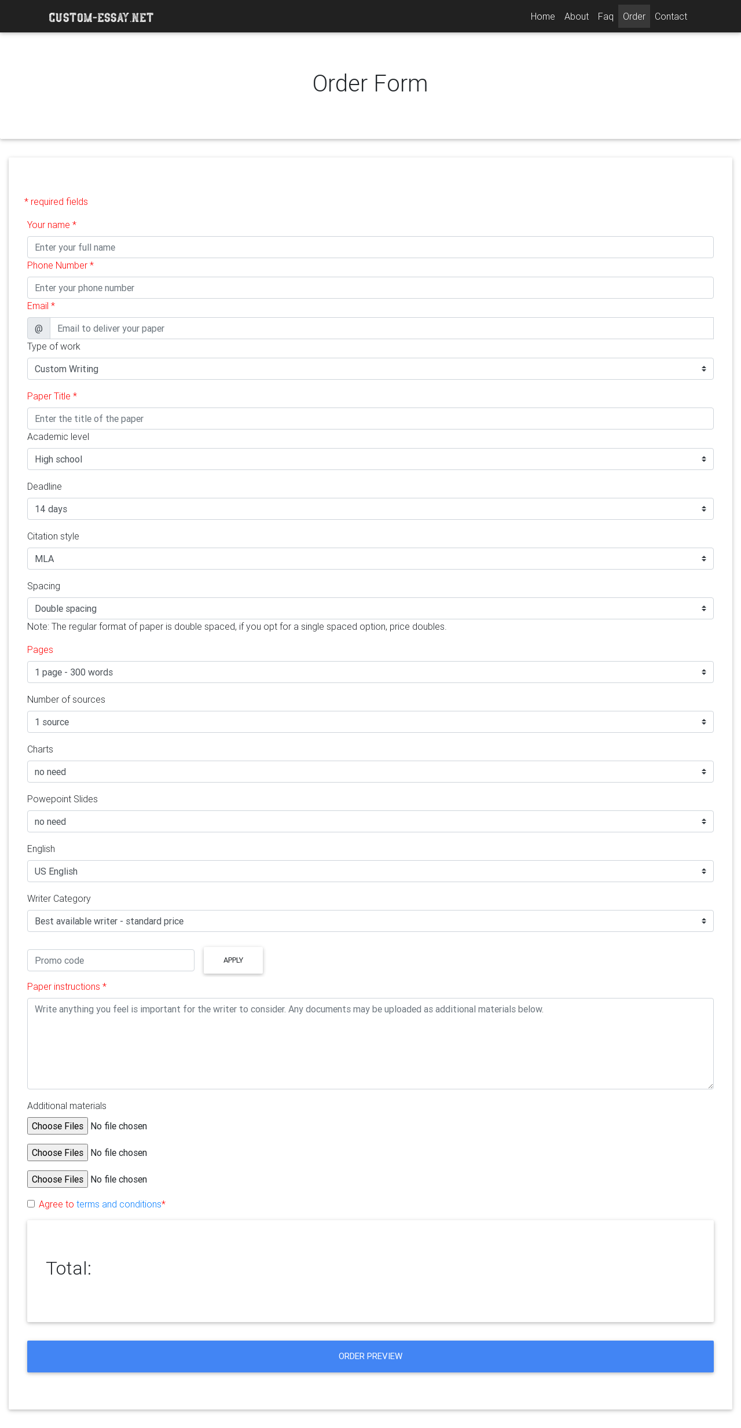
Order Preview (370, 1355)
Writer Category (59, 898)
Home (545, 15)
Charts (40, 749)
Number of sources (66, 699)
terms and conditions (119, 1204)
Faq (606, 16)
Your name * (51, 224)
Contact (671, 16)
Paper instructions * (67, 986)
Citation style (53, 536)
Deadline (44, 486)
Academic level (58, 436)
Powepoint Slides (62, 799)
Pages (40, 649)
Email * (41, 305)
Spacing (43, 586)
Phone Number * (60, 265)
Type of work (53, 346)
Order (634, 16)
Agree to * (102, 1204)
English (41, 848)
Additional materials (67, 1105)
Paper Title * (52, 396)
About (576, 16)
